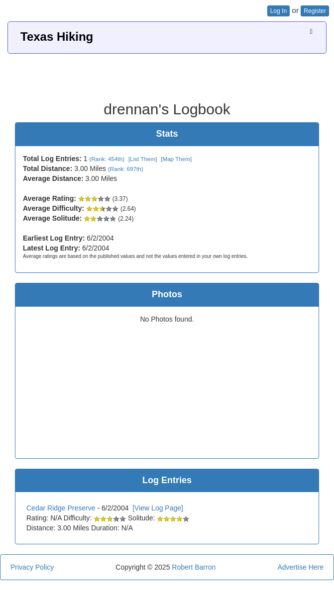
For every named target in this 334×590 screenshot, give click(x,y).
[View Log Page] (157, 508)
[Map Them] (176, 159)
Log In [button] (278, 10)
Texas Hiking (56, 36)
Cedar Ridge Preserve (61, 508)
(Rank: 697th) (125, 169)
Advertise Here (300, 567)
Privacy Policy (32, 567)
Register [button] (315, 10)
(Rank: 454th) (107, 159)
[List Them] (142, 159)
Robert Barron (194, 567)
